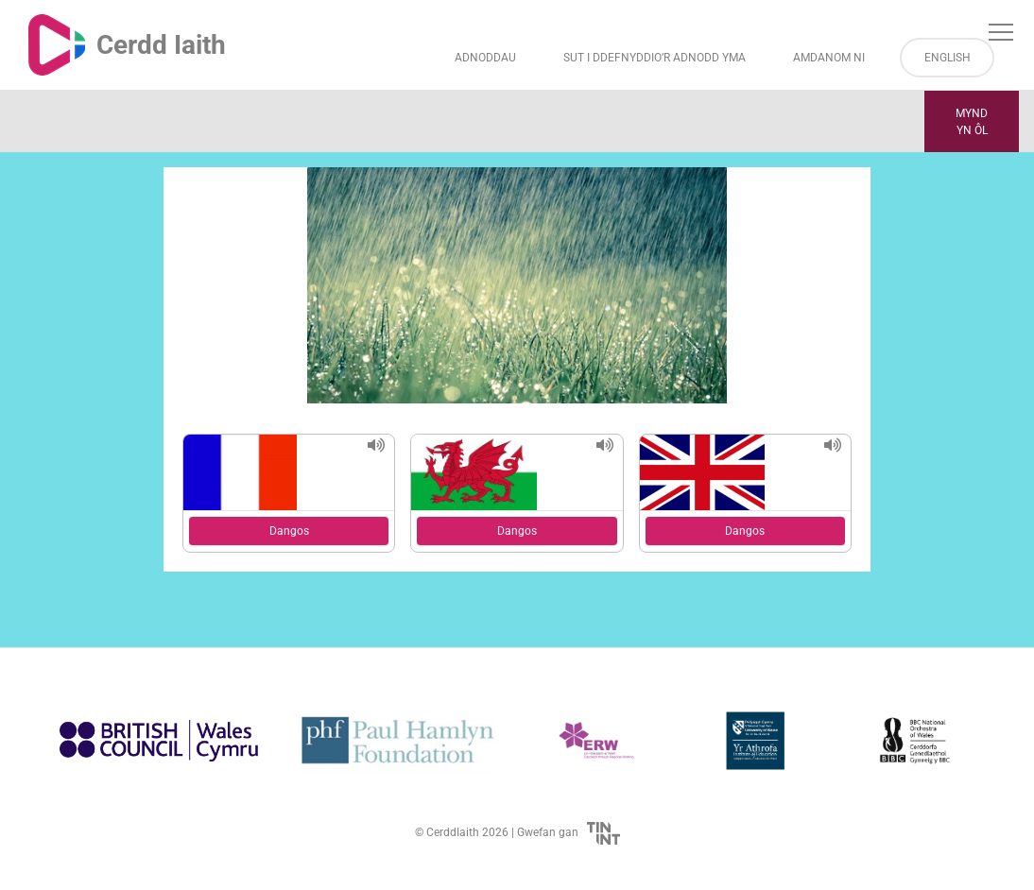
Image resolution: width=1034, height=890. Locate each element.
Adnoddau (485, 57)
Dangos (289, 531)
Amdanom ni (829, 57)
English (947, 57)
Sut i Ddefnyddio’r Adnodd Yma (654, 57)
